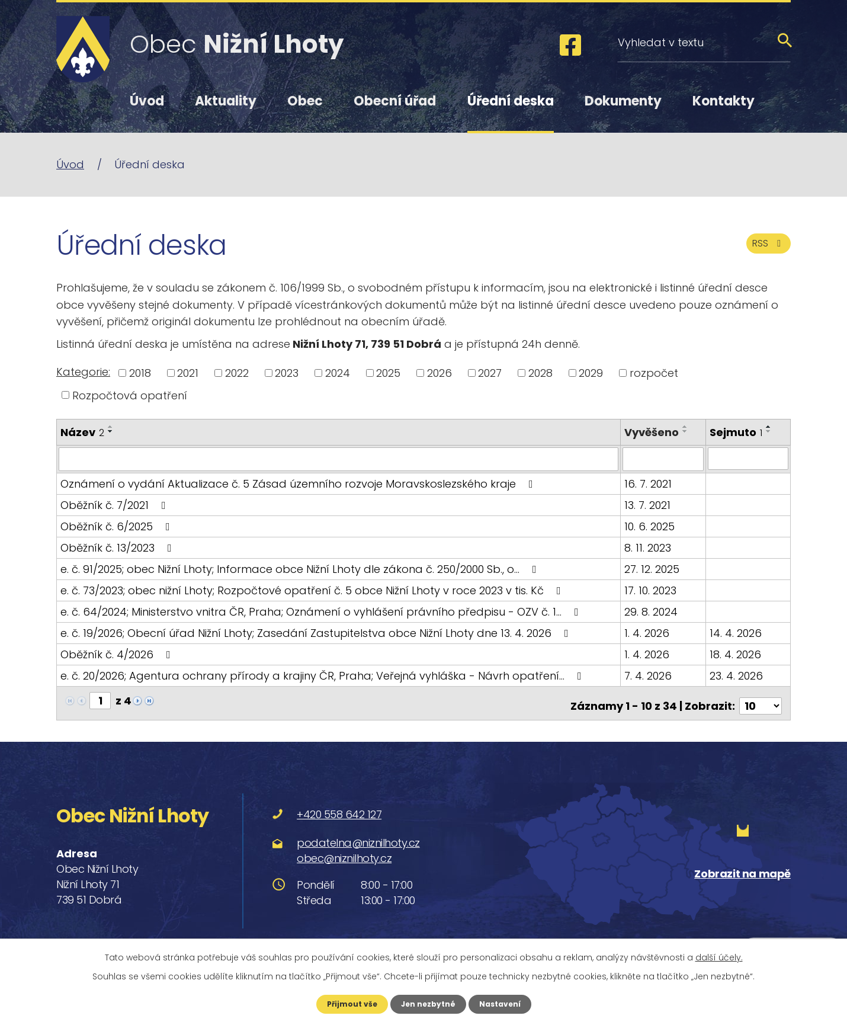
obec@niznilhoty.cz (344, 851)
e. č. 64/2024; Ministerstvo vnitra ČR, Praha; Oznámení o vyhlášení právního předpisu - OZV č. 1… (321, 610)
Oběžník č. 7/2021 (115, 504)
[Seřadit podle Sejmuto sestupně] (768, 431)
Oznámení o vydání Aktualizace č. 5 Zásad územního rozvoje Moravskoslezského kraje (299, 482)
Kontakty (723, 101)
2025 (388, 373)
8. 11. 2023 (648, 546)
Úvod (147, 101)
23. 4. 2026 (736, 674)
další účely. (719, 956)
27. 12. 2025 (652, 567)
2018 (140, 373)
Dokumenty (623, 101)
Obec (305, 101)
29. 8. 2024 (651, 610)
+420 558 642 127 (339, 807)
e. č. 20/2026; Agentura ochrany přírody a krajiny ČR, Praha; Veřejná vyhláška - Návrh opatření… (323, 674)
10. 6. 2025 (650, 525)
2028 (540, 373)
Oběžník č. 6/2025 (117, 525)
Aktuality (225, 101)
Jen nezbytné (428, 1003)
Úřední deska (510, 101)
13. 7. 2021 (648, 504)
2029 (591, 373)
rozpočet (654, 373)
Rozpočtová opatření (129, 394)
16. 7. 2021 (648, 482)
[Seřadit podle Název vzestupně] (110, 426)
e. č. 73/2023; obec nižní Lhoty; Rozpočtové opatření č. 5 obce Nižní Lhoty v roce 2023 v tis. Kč (313, 589)
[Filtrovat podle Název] (339, 458)
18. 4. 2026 (735, 653)
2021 (187, 373)
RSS (765, 251)
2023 (287, 373)
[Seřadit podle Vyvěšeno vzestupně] (685, 426)
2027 (490, 373)
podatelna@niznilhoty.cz (358, 836)
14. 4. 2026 (736, 631)
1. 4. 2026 (647, 631)
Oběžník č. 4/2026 (117, 653)
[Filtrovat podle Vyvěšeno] (663, 458)
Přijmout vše (345, 1003)
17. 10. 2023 (651, 589)
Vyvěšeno (652, 432)
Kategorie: (83, 371)
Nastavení (506, 1003)
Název (82, 432)
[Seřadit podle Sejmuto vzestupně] (768, 426)
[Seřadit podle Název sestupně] (110, 431)
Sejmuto (736, 432)
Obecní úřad (395, 101)
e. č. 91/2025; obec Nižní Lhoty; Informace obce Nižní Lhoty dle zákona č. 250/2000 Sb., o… (300, 567)
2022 (237, 373)
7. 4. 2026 (648, 674)
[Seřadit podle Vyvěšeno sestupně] (685, 431)
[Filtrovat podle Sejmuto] (748, 458)
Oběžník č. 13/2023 (118, 546)
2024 (337, 373)
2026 (439, 373)
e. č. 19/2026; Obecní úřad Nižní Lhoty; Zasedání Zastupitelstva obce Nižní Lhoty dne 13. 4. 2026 (316, 631)
